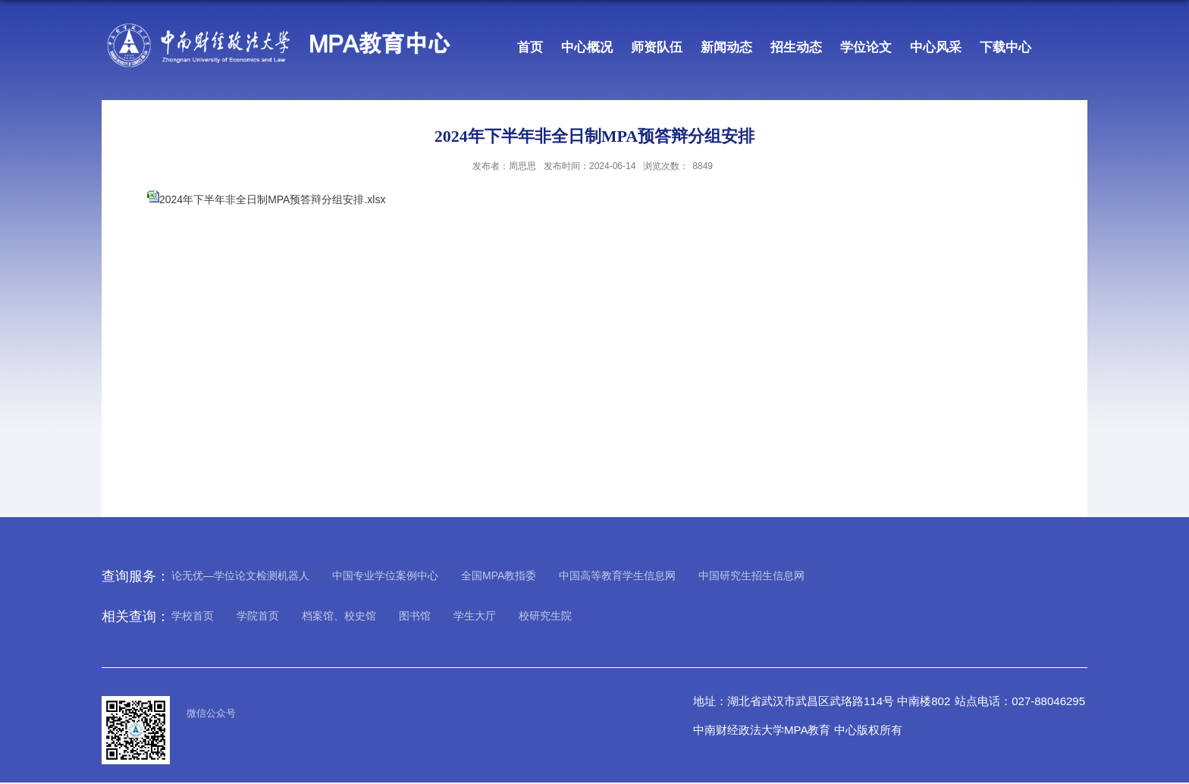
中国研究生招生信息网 (751, 575)
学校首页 (192, 616)
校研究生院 (545, 616)
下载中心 (1005, 47)
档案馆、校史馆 (339, 616)
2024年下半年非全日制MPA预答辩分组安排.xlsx (272, 199)
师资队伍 (656, 47)
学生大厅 (474, 616)
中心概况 (587, 47)
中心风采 (936, 47)
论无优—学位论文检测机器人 (240, 575)
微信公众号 (211, 713)
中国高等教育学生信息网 (617, 575)
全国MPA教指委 (498, 575)
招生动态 (796, 47)
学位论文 (866, 47)
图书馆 (415, 616)
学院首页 (258, 616)
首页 (530, 47)
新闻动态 (726, 47)
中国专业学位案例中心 (385, 575)
